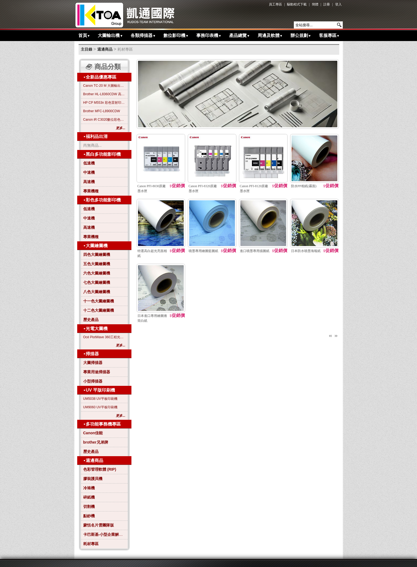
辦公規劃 (301, 35)
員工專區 (275, 4)
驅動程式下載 (297, 4)
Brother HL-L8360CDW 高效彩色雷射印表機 (104, 94)
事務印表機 (209, 35)
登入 (338, 4)
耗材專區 (125, 49)
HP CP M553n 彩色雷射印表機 (104, 103)
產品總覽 (239, 35)
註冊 (326, 4)
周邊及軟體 (270, 35)
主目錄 (86, 49)
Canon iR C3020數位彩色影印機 (104, 119)
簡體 (315, 4)
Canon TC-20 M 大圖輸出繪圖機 (104, 86)
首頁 (84, 35)
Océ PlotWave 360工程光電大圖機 (104, 337)
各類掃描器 (143, 35)
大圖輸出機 (110, 35)
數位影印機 (176, 35)
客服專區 (329, 35)
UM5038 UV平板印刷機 (100, 399)
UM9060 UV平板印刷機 (100, 407)
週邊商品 (105, 49)
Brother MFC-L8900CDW (101, 111)
